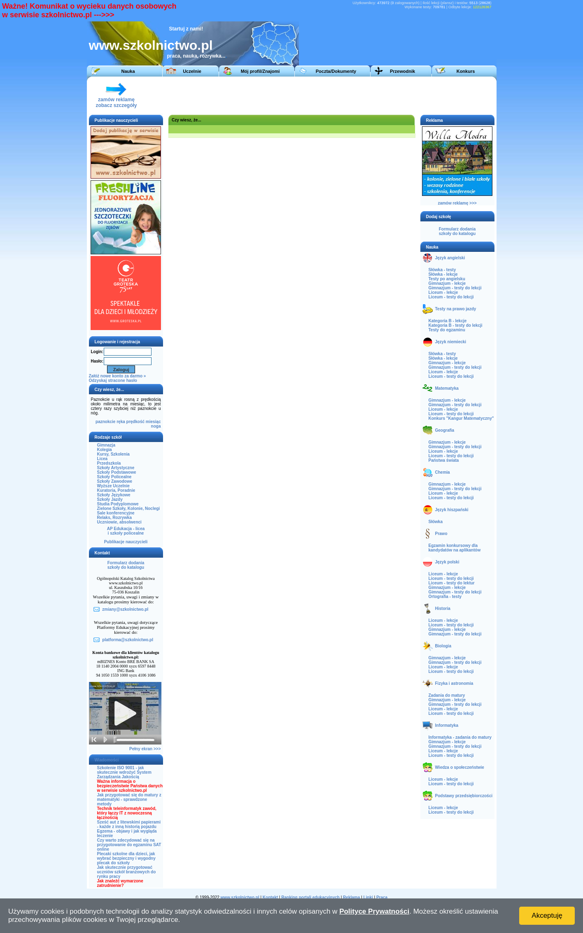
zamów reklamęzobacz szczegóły (116, 100)
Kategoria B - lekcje (448, 321)
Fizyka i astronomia (454, 683)
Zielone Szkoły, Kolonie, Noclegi (128, 508)
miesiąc (153, 421)
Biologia (443, 646)
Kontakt (270, 897)
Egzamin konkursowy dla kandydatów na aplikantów (455, 547)
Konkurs (466, 71)
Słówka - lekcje (443, 274)
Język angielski (450, 258)
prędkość (135, 421)
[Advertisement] (342, 95)
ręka (121, 421)
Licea (102, 458)
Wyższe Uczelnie (113, 486)
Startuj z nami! (186, 29)
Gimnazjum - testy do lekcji (455, 288)
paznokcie (105, 421)
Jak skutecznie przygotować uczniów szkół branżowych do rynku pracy (126, 872)
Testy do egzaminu (447, 330)
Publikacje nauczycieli (126, 542)
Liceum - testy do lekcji (451, 297)
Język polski (447, 562)
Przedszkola (109, 463)
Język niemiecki (450, 342)
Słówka (436, 521)
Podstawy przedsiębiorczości (464, 795)
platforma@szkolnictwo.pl (127, 640)
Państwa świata (444, 460)
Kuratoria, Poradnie (116, 490)
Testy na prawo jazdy (455, 309)
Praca (381, 897)
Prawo (441, 533)
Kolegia (104, 449)
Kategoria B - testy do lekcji (456, 325)
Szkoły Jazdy (110, 499)
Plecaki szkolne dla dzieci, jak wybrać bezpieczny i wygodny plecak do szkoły (126, 858)
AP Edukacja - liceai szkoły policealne (126, 530)
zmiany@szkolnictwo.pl (125, 609)
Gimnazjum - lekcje (447, 283)
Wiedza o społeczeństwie (459, 767)
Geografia (445, 430)
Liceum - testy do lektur (452, 583)
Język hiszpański (452, 509)
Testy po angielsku (447, 279)
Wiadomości (107, 760)
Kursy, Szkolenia (113, 454)
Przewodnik (402, 71)
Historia (442, 608)
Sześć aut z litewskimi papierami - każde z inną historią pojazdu (129, 824)
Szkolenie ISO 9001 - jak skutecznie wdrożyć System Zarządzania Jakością (124, 772)
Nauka (128, 71)
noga (156, 426)
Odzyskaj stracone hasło (113, 380)
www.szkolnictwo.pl (151, 45)
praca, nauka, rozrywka (194, 56)
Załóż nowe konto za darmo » (117, 376)
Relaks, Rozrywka (114, 517)
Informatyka (447, 725)
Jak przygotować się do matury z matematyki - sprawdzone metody (129, 799)
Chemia (442, 472)
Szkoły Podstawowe (116, 472)
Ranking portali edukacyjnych (310, 897)
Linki (368, 897)
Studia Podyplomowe (118, 504)
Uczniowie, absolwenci (119, 522)
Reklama (351, 897)
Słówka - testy (442, 270)
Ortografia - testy (445, 596)
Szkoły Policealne (114, 477)
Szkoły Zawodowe (115, 481)
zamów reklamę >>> (457, 203)
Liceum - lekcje (443, 292)
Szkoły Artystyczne (116, 467)
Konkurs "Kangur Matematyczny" (461, 418)
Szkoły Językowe (114, 495)
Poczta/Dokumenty (336, 71)
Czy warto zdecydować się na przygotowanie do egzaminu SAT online (129, 845)
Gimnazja (106, 445)
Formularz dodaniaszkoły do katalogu (125, 565)
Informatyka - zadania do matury (460, 737)
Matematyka (447, 388)
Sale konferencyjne (116, 513)
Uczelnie (192, 71)
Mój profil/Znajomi (260, 71)
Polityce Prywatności (374, 911)
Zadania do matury (447, 695)
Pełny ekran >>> (145, 749)
